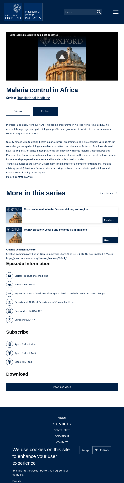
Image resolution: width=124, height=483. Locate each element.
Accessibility (62, 424)
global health (60, 293)
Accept (86, 450)
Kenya (101, 293)
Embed (45, 111)
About (61, 418)
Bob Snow (29, 284)
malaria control (88, 293)
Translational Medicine (33, 98)
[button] (62, 56)
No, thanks (102, 450)
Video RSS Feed (23, 361)
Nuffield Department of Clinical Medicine (51, 302)
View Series (106, 193)
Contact (62, 442)
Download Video (62, 386)
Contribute (62, 430)
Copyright (62, 436)
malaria (74, 293)
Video (18, 111)
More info (16, 480)
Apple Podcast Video (26, 344)
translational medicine (39, 293)
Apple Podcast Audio (26, 353)
